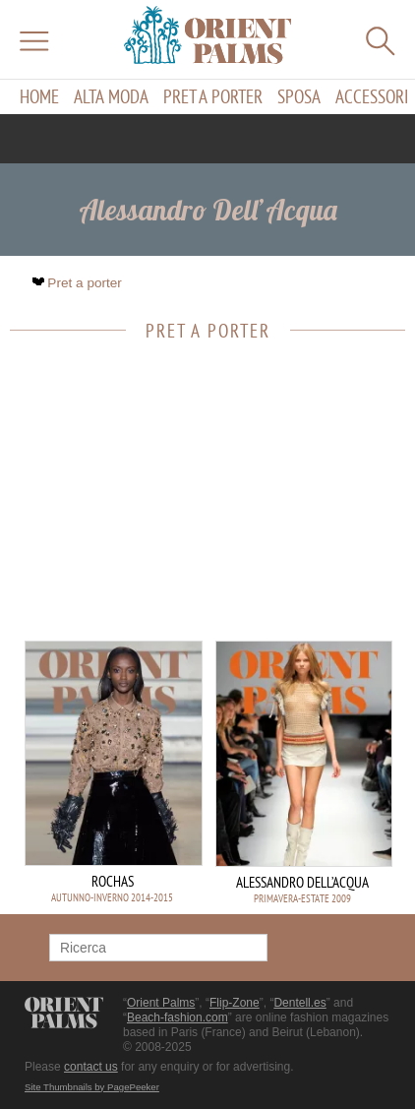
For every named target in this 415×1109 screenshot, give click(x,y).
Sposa (299, 97)
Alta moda (111, 97)
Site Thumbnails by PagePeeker (92, 1086)
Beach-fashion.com (177, 1017)
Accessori (371, 97)
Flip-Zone (234, 1003)
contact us (91, 1067)
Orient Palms (161, 1003)
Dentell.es (299, 1003)
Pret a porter (213, 97)
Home (39, 97)
